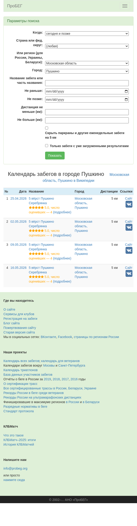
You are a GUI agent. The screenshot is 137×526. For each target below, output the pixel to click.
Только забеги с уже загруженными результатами (89, 146)
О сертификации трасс (20, 384)
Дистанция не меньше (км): (32, 109)
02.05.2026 (19, 221)
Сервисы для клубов (18, 314)
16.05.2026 (19, 268)
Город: (37, 70)
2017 (65, 379)
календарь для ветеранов (60, 361)
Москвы (49, 365)
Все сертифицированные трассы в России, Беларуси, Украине (49, 388)
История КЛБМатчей (18, 444)
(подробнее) (62, 212)
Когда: (38, 32)
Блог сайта (11, 323)
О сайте (9, 309)
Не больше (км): (30, 120)
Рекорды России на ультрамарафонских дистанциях (42, 397)
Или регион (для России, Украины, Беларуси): (29, 57)
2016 (74, 379)
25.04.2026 (19, 198)
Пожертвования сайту (19, 328)
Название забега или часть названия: (26, 80)
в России (72, 402)
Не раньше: (34, 91)
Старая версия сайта (19, 332)
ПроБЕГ (14, 6)
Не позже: (35, 99)
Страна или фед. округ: (29, 43)
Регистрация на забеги (20, 318)
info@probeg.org (15, 468)
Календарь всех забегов (21, 361)
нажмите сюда (14, 480)
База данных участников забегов (27, 374)
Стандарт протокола (18, 411)
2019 (47, 379)
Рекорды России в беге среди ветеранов (33, 393)
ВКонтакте (48, 337)
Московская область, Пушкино (83, 203)
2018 (56, 379)
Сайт (128, 198)
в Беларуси (91, 402)
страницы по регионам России (96, 337)
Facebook (65, 337)
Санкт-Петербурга (71, 365)
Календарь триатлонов (20, 370)
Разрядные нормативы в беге (25, 406)
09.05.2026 (19, 244)
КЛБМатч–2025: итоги (19, 440)
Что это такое (13, 435)
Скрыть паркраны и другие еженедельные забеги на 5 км (84, 135)
